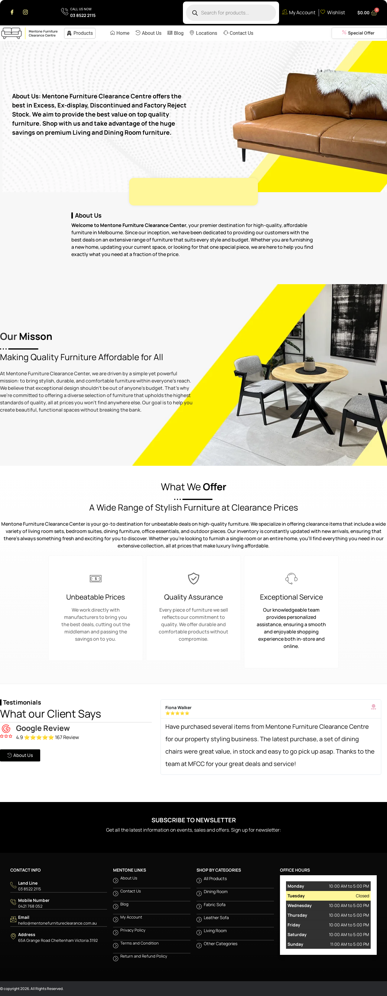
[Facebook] (12, 12)
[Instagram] (25, 12)
